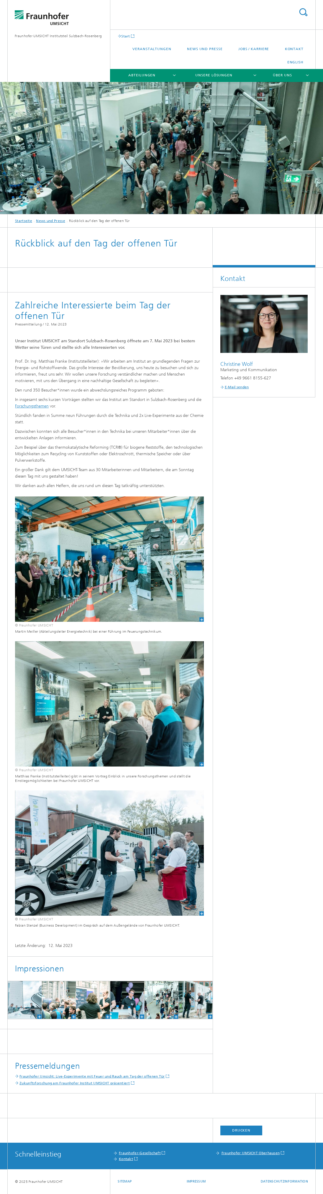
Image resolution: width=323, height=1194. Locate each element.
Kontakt (294, 49)
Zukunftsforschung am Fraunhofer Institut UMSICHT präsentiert (74, 1083)
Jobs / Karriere (253, 49)
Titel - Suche (303, 12)
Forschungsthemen (32, 406)
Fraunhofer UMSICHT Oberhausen (251, 1153)
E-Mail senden (237, 387)
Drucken (241, 1130)
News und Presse (205, 49)
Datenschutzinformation (284, 1181)
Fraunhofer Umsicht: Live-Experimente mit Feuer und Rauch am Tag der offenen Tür (92, 1076)
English (295, 62)
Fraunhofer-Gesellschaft (140, 1153)
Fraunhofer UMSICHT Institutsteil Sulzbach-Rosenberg (58, 36)
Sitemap (125, 1181)
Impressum (196, 1181)
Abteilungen (141, 75)
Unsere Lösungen (213, 75)
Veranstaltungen (151, 49)
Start (125, 36)
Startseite (23, 221)
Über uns (282, 75)
